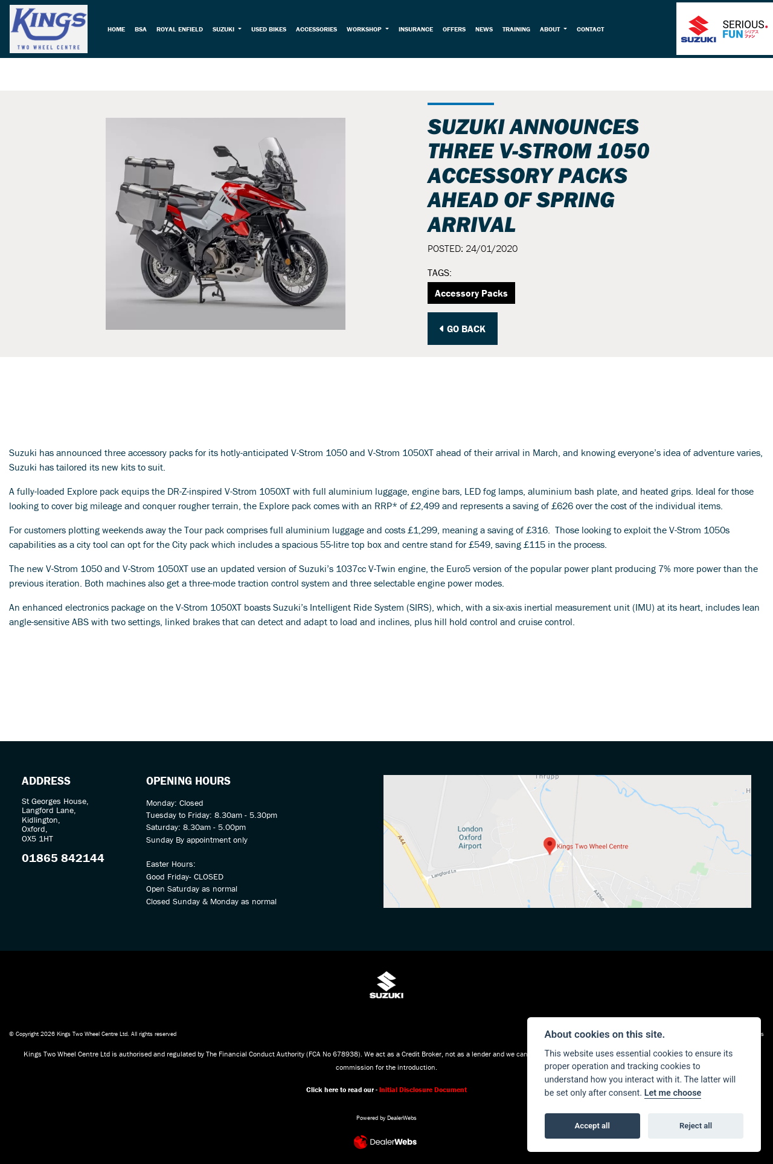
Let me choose (673, 1093)
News (487, 31)
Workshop (368, 31)
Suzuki (228, 31)
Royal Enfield (183, 31)
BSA (144, 31)
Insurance (419, 31)
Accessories (320, 31)
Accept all (592, 1125)
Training (519, 31)
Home (120, 31)
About (554, 31)
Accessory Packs (471, 293)
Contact (593, 31)
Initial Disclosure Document (423, 1089)
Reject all (695, 1125)
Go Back (463, 329)
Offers (457, 31)
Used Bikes (272, 31)
